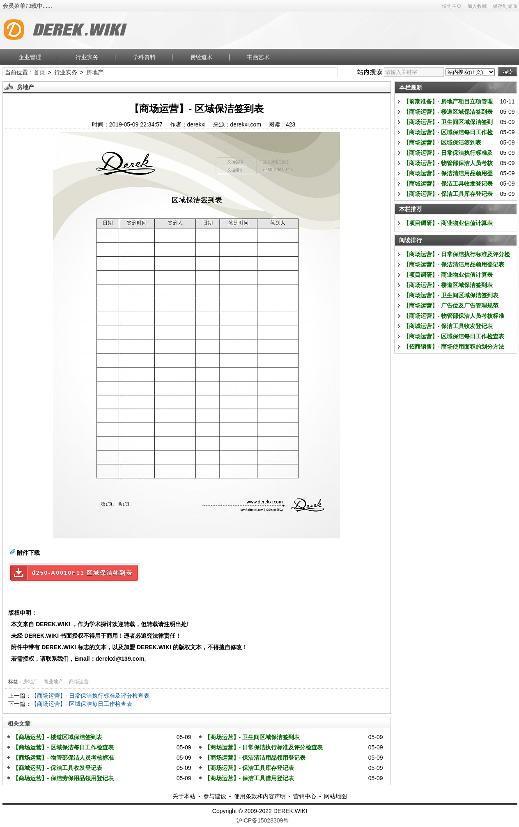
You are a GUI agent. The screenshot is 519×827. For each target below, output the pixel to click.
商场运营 (79, 682)
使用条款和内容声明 (260, 796)
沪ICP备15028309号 (263, 820)
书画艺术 (258, 57)
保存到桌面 (505, 6)
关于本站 (183, 796)
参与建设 (214, 796)
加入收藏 (477, 6)
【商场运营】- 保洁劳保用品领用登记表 (63, 778)
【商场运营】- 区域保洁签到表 (442, 142)
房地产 (94, 72)
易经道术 (201, 57)
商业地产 (53, 682)
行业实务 (87, 57)
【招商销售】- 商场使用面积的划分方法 (454, 346)
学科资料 (144, 57)
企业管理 (29, 57)
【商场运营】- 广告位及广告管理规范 (451, 305)
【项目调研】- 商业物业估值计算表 (448, 223)
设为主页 (452, 6)
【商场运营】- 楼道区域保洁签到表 (58, 737)
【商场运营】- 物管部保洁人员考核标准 (63, 757)
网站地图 (335, 796)
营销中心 (304, 796)
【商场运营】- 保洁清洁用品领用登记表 (255, 757)
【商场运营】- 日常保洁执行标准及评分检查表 (90, 695)
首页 (39, 72)
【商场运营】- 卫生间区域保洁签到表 (252, 737)
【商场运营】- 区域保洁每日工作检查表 (82, 704)
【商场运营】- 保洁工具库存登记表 (249, 768)
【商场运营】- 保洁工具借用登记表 (249, 778)
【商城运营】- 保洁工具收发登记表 (58, 768)
